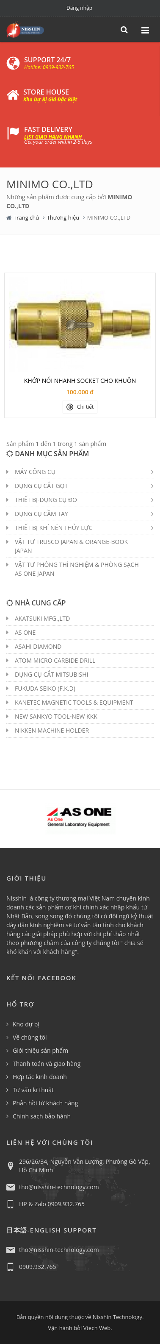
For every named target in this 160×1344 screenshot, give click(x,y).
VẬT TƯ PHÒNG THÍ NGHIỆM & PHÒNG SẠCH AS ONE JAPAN (77, 568)
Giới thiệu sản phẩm (40, 1050)
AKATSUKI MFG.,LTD (42, 618)
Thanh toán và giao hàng (46, 1064)
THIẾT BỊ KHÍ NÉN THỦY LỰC (53, 528)
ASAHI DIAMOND (38, 646)
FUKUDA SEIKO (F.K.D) (45, 688)
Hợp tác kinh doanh (40, 1077)
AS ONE (25, 632)
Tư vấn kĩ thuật (33, 1090)
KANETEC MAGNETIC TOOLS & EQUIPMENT (74, 702)
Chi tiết (80, 406)
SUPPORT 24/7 (47, 59)
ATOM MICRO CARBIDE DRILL (55, 660)
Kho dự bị (26, 1024)
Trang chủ (26, 217)
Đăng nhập (79, 7)
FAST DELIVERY (48, 129)
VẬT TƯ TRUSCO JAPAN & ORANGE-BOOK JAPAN (71, 546)
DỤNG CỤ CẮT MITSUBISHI (51, 674)
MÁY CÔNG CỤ (35, 472)
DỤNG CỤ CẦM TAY (41, 514)
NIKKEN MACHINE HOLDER (52, 730)
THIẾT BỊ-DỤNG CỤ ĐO (46, 500)
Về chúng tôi (30, 1037)
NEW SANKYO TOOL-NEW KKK (56, 716)
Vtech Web (97, 1328)
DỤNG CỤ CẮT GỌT (41, 486)
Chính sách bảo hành (42, 1116)
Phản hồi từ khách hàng (45, 1103)
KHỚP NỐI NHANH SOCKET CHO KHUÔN (80, 380)
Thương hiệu (63, 217)
